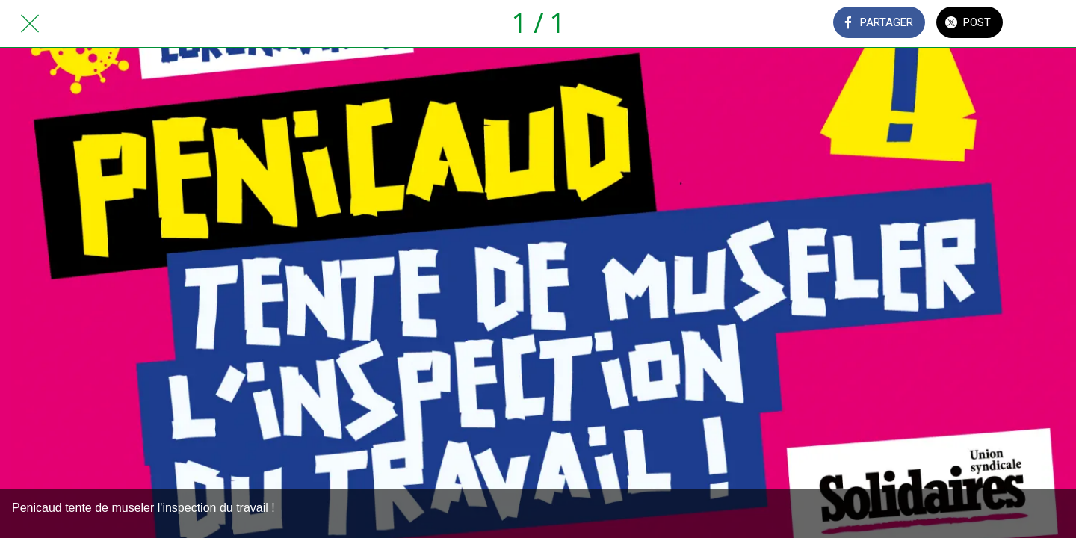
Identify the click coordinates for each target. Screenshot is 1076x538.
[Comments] (1046, 24)
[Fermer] (30, 24)
